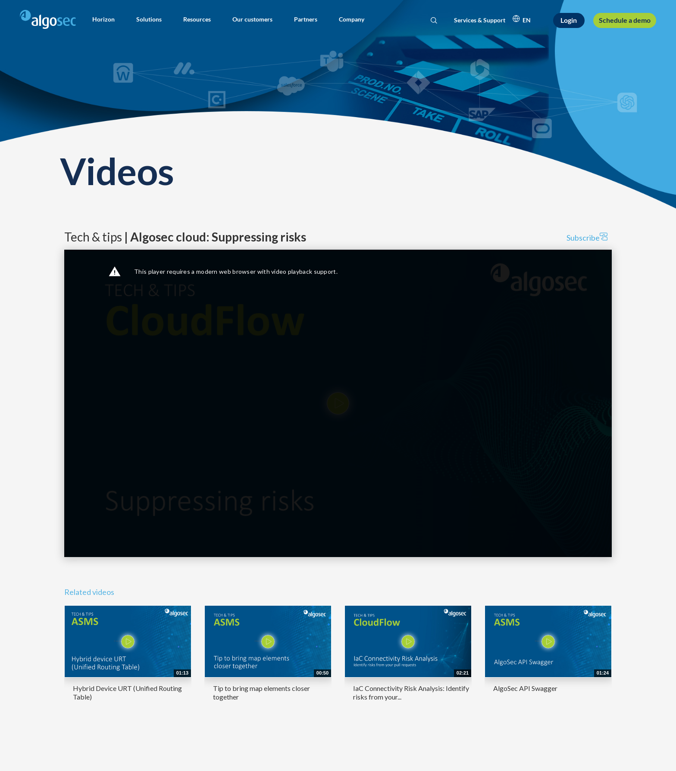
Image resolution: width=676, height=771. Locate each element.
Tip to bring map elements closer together (261, 692)
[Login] (569, 20)
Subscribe (586, 237)
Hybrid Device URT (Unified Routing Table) (127, 692)
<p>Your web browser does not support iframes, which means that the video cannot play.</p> (338, 403)
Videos (117, 171)
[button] (103, 19)
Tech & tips (185, 236)
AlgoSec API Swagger (525, 688)
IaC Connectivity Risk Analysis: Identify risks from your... (411, 692)
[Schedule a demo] (624, 20)
